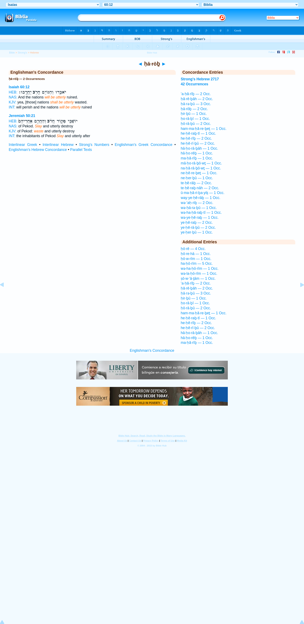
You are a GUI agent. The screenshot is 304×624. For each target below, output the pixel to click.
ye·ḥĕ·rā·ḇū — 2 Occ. (198, 227)
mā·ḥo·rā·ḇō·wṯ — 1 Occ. (201, 163)
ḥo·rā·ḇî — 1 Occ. (195, 119)
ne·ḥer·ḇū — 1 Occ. (197, 178)
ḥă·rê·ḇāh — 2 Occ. (197, 99)
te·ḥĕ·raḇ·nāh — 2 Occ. (200, 188)
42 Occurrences (194, 84)
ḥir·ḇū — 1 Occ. (194, 114)
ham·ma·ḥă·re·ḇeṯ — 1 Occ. (204, 129)
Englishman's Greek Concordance (143, 145)
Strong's (22, 52)
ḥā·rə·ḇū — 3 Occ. (196, 104)
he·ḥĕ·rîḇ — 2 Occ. (196, 138)
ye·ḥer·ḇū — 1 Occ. (197, 232)
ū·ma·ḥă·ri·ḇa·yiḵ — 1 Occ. (202, 193)
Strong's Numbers (94, 145)
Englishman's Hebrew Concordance (38, 150)
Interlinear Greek (23, 145)
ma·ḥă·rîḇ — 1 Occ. (197, 158)
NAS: (13, 97)
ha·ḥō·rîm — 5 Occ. (197, 263)
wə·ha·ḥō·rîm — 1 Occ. (199, 268)
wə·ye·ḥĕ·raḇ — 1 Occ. (200, 217)
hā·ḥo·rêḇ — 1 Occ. (197, 153)
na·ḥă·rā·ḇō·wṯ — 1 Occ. (201, 168)
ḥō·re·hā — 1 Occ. (196, 254)
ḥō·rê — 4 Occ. (193, 249)
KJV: (12, 102)
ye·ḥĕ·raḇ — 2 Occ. (197, 222)
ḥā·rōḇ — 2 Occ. (194, 109)
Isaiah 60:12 (19, 87)
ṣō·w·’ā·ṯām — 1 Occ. (198, 278)
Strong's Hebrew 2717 (200, 79)
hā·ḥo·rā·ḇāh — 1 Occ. (199, 148)
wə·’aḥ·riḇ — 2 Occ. (197, 203)
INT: (12, 107)
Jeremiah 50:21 (22, 116)
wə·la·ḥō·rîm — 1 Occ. (199, 273)
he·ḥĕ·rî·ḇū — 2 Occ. (198, 143)
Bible (12, 52)
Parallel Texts (81, 150)
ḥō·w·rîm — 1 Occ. (196, 259)
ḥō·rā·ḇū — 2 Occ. (196, 124)
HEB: (13, 92)
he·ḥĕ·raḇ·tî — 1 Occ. (198, 133)
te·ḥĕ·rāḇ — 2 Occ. (196, 183)
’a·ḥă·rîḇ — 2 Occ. (196, 94)
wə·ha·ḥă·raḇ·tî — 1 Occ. (201, 212)
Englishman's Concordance (152, 350)
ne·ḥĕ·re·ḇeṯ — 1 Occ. (199, 173)
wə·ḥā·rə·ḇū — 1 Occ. (199, 208)
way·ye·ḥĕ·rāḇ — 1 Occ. (200, 198)
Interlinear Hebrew (58, 145)
